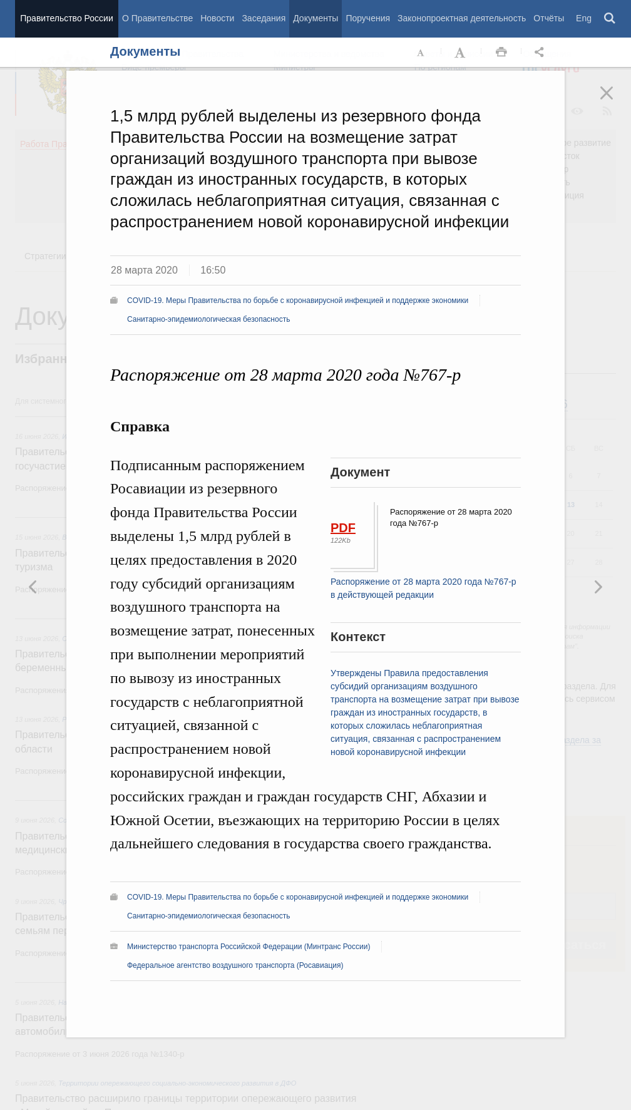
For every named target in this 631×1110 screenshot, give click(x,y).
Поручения (368, 18)
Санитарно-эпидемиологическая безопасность (208, 319)
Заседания (263, 18)
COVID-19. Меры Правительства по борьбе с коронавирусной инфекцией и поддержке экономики (297, 300)
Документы (315, 18)
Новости (217, 18)
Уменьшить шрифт (421, 53)
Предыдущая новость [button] (598, 586)
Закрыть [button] (615, 101)
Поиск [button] (610, 19)
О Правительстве (157, 18)
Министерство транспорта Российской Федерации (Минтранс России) (248, 946)
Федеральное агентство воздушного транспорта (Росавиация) (235, 965)
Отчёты (548, 18)
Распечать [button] (501, 53)
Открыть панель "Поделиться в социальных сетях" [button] (541, 53)
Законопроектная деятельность (462, 18)
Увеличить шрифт (461, 53)
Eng (584, 18)
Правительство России (66, 18)
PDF (343, 528)
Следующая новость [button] (33, 586)
